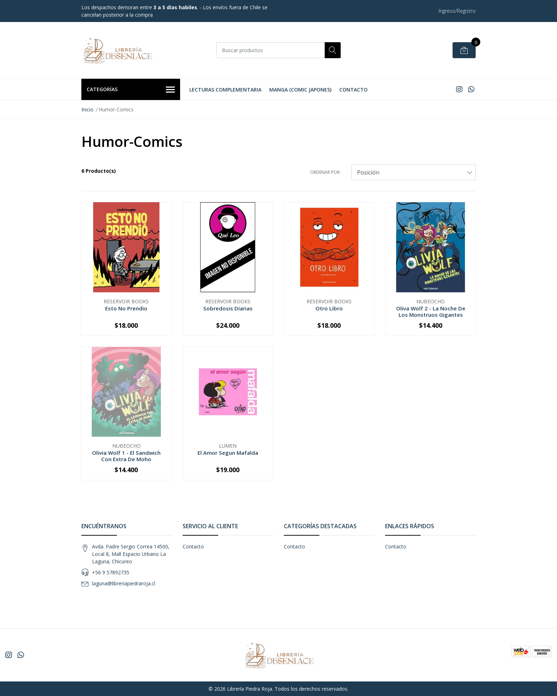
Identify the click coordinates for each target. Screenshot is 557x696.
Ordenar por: (325, 172)
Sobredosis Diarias (228, 308)
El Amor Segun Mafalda (228, 452)
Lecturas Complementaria (225, 89)
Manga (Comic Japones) (300, 89)
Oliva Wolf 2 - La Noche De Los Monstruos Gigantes (430, 311)
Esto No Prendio (126, 308)
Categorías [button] (131, 90)
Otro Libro (329, 308)
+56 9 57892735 (110, 572)
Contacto (353, 89)
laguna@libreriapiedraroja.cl (123, 583)
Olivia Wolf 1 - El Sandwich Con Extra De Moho (126, 456)
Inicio (87, 109)
